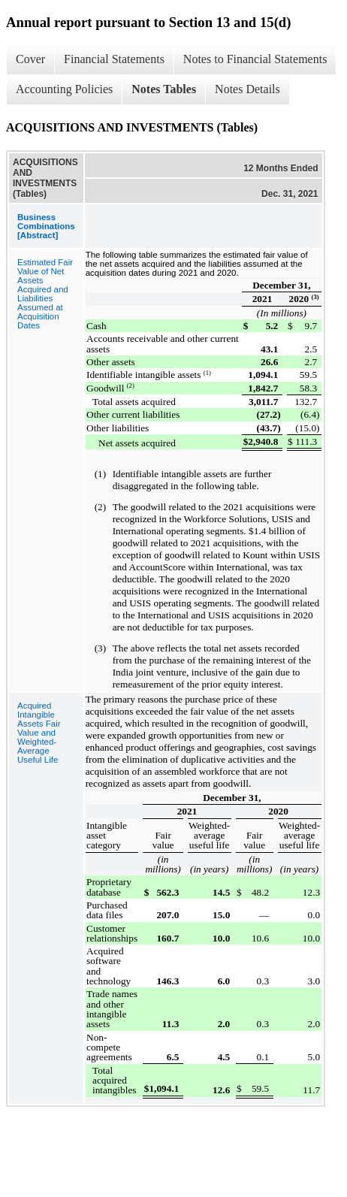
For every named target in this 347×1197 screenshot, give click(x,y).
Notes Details (247, 89)
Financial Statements (114, 59)
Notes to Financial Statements (255, 59)
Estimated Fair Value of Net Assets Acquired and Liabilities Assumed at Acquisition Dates (45, 294)
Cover (30, 59)
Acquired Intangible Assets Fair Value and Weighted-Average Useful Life (39, 732)
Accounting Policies (64, 89)
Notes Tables (163, 89)
